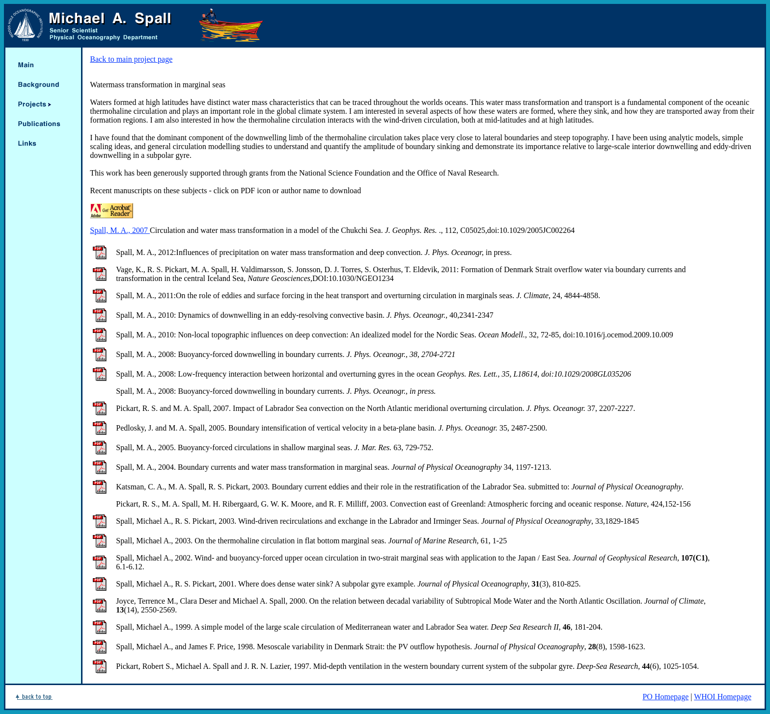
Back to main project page (131, 59)
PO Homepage (665, 696)
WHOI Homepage (722, 696)
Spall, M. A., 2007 (120, 230)
